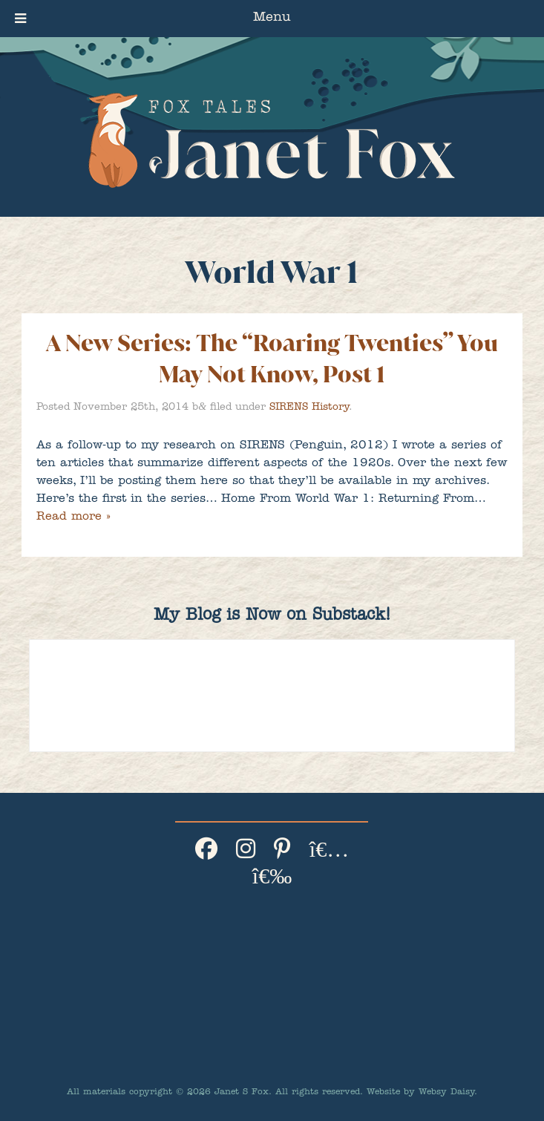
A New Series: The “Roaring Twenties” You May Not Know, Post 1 (272, 359)
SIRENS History (309, 407)
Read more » (73, 517)
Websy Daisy (446, 1092)
